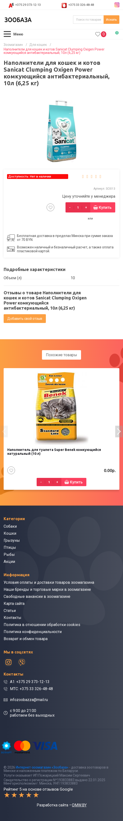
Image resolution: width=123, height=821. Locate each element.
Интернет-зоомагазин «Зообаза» (42, 767)
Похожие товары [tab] (61, 355)
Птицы (10, 547)
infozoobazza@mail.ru (29, 699)
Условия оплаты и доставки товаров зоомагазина (49, 582)
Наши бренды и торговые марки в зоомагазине (47, 589)
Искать (111, 19)
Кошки (10, 533)
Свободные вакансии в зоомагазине (37, 596)
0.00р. (115, 33)
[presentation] (4, 431)
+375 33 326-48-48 (81, 5)
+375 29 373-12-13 (28, 5)
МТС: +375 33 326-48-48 (31, 688)
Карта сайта (14, 603)
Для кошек (38, 45)
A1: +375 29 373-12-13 (29, 681)
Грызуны (12, 540)
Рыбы (9, 554)
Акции (9, 561)
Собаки (10, 526)
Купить (105, 207)
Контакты (12, 617)
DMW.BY (79, 805)
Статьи (10, 610)
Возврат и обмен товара (26, 638)
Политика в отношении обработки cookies (42, 624)
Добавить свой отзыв (24, 319)
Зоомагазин (13, 45)
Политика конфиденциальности (33, 631)
